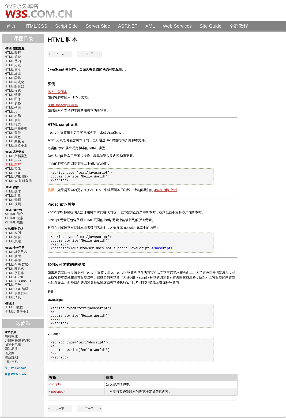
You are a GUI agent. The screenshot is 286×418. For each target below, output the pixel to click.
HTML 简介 (13, 57)
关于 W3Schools (15, 368)
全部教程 (238, 26)
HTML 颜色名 (14, 141)
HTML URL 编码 (16, 176)
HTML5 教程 (14, 307)
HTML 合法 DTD (17, 264)
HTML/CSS (35, 26)
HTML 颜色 (13, 137)
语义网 (10, 353)
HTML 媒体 (13, 191)
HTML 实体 (13, 168)
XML (150, 26)
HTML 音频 (13, 200)
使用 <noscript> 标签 (63, 105)
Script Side (66, 26)
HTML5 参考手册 (17, 311)
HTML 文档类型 (16, 156)
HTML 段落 (13, 78)
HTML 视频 (13, 204)
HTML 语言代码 (16, 293)
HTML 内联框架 (16, 128)
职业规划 (11, 357)
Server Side (98, 26)
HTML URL (13, 173)
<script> (55, 384)
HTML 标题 (13, 73)
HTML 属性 (13, 69)
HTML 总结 (13, 241)
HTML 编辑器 (14, 86)
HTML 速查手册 (16, 145)
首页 (11, 26)
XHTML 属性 (14, 222)
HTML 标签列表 (16, 252)
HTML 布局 (13, 116)
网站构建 (11, 336)
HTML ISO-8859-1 (18, 281)
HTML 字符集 (14, 273)
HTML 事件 (13, 260)
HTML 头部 (13, 160)
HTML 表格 (13, 103)
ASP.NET (128, 26)
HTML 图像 (13, 99)
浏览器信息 (13, 344)
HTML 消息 (13, 297)
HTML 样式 (13, 90)
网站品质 (11, 349)
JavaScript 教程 (165, 190)
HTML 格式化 (14, 82)
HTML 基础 (13, 61)
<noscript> (56, 391)
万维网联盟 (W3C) (18, 340)
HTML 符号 (13, 284)
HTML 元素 (13, 65)
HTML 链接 (13, 95)
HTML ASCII (14, 277)
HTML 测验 (13, 237)
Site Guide (210, 26)
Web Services (177, 26)
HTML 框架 (13, 124)
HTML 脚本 (13, 164)
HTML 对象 (13, 195)
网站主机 (11, 361)
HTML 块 (11, 111)
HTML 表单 (13, 120)
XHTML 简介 (14, 214)
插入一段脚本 (57, 92)
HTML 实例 (13, 233)
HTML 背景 (13, 133)
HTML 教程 (13, 52)
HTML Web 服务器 (18, 181)
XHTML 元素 (14, 218)
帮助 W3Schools (15, 374)
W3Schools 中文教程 (46, 10)
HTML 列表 (13, 107)
